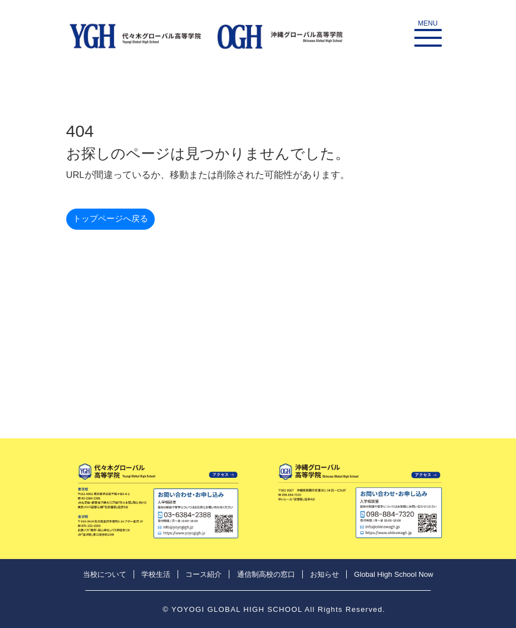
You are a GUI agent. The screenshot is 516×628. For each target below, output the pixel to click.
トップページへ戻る (110, 218)
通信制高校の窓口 (266, 574)
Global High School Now (393, 574)
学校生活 (155, 574)
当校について (104, 574)
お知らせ (324, 574)
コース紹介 (203, 574)
